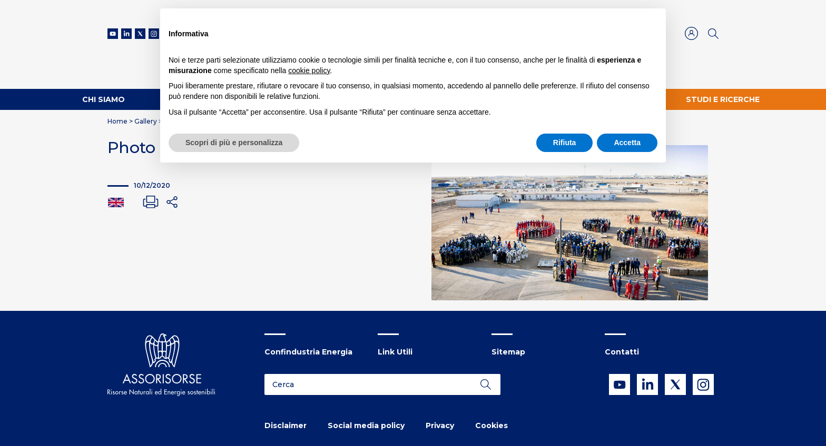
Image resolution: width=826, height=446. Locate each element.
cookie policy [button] (309, 70)
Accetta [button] (627, 142)
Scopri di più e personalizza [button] (233, 142)
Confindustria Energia (308, 352)
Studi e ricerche (723, 99)
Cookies (491, 425)
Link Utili (395, 352)
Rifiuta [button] (564, 142)
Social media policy (366, 425)
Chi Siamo (103, 99)
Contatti (622, 352)
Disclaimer (285, 425)
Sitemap (508, 352)
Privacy (440, 425)
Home (117, 121)
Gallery (145, 121)
